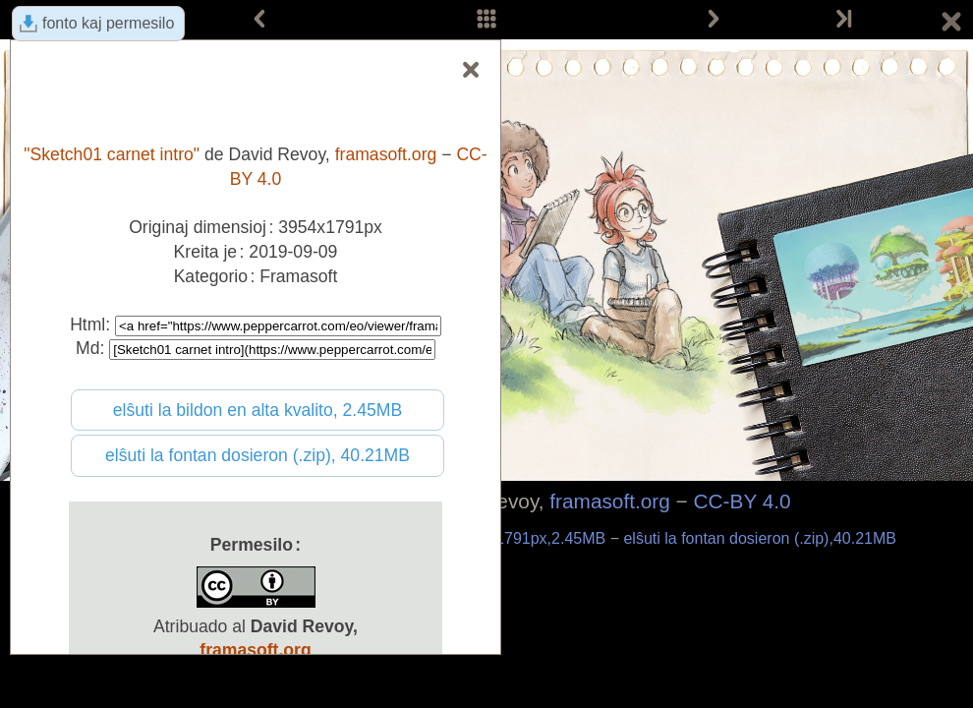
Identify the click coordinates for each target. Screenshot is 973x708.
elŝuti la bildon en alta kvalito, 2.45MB (257, 410)
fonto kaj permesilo (108, 23)
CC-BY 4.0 (742, 501)
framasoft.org (609, 501)
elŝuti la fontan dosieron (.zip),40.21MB (759, 538)
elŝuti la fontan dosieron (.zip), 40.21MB (257, 455)
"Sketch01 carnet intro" (112, 154)
